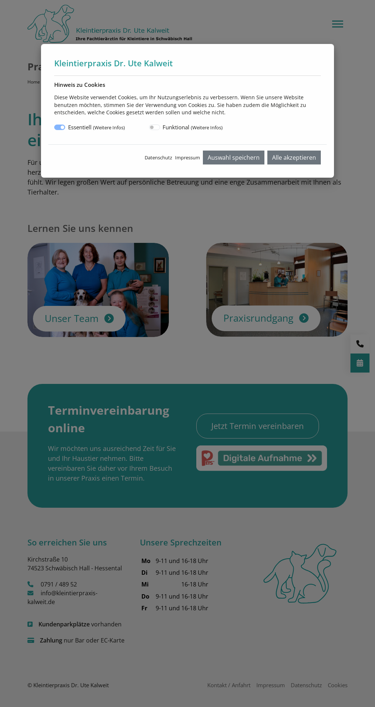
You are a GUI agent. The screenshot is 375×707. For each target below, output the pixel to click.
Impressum (187, 157)
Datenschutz (158, 157)
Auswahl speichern (234, 157)
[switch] (154, 127)
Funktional (193, 127)
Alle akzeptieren (294, 157)
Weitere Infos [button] (108, 127)
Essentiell (96, 127)
